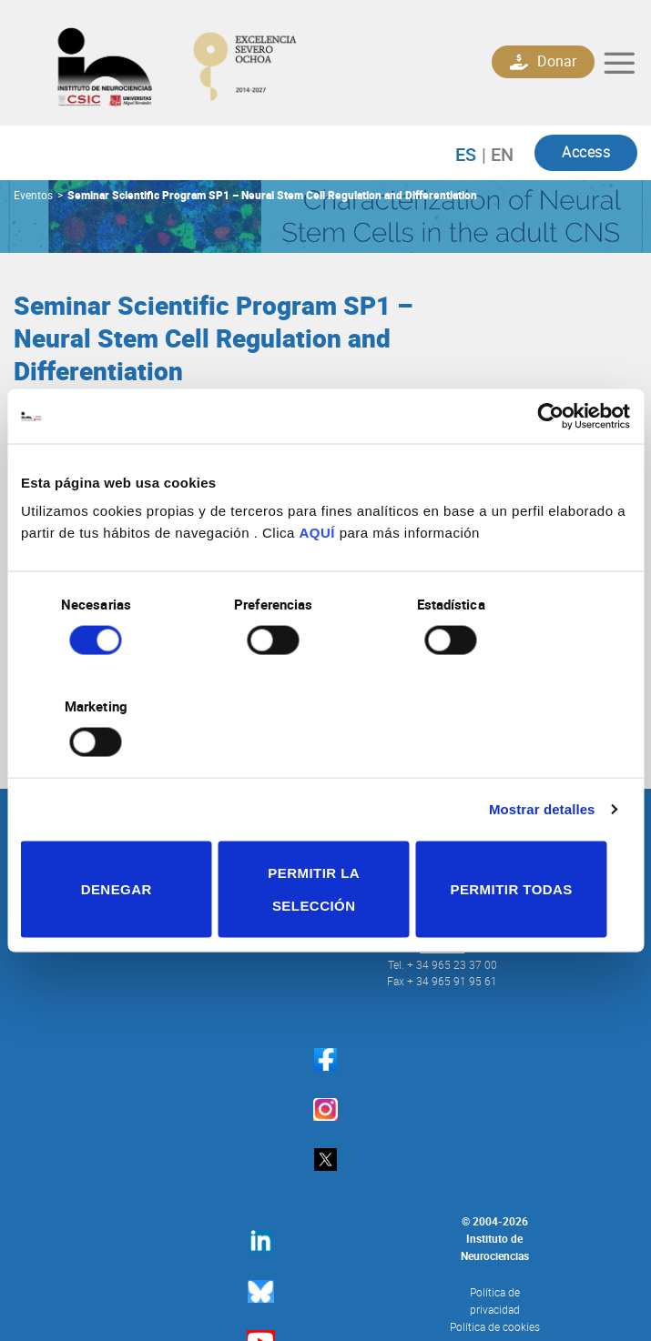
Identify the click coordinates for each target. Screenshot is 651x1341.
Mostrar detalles (542, 758)
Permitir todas (531, 837)
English (497, 155)
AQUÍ (318, 583)
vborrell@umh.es (212, 434)
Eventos (33, 196)
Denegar (120, 837)
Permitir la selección (325, 837)
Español (474, 155)
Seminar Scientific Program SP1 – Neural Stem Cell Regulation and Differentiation (272, 196)
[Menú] (619, 64)
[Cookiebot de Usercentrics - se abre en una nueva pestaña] (550, 467)
